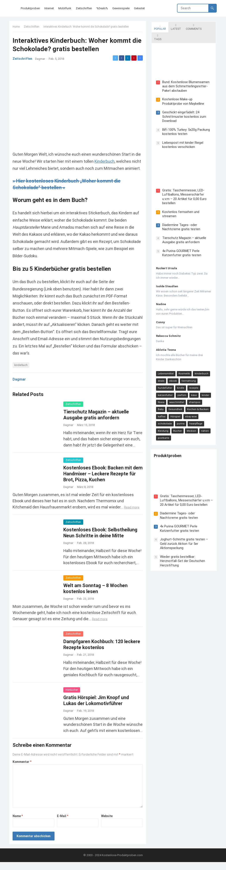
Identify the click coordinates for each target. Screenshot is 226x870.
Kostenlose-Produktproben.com (122, 863)
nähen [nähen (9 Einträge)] (175, 417)
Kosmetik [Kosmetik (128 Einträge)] (183, 359)
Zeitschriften (32, 27)
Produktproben (169, 435)
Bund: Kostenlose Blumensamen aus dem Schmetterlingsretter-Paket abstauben (184, 75)
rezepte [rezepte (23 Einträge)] (192, 374)
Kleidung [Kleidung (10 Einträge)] (192, 410)
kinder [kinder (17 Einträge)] (204, 381)
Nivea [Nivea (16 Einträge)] (160, 388)
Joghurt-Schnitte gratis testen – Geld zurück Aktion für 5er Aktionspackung (185, 523)
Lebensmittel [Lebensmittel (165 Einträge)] (165, 359)
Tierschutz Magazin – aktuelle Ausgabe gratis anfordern (183, 226)
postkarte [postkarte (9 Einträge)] (189, 417)
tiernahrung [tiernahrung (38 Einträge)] (188, 367)
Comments (192, 26)
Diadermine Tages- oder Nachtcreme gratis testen (180, 213)
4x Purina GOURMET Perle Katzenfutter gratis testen (180, 239)
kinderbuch (22, 372)
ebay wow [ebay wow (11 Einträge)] (177, 402)
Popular (159, 26)
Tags (209, 26)
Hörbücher (73, 696)
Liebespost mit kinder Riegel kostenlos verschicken (181, 134)
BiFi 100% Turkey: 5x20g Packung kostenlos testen (185, 121)
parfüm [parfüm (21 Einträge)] (180, 381)
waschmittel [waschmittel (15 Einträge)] (175, 388)
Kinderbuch (112, 161)
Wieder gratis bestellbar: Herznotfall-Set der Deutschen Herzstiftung (183, 540)
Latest (175, 26)
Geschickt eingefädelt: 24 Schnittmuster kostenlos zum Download (183, 106)
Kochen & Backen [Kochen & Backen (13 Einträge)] (186, 395)
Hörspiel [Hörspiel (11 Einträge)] (162, 402)
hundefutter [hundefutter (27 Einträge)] (164, 374)
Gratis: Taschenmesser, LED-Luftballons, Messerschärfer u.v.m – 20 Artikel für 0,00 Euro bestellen (186, 185)
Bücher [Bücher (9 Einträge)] (207, 410)
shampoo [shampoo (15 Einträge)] (193, 388)
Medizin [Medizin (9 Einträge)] (161, 417)
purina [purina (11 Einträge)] (160, 410)
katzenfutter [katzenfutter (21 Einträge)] (164, 381)
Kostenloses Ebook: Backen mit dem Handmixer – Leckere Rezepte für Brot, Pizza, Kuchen (102, 480)
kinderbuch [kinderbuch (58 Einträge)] (200, 359)
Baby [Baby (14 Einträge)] (207, 388)
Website (106, 823)
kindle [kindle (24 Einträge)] (179, 374)
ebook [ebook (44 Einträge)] (172, 367)
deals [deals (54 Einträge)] (160, 367)
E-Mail (62, 823)
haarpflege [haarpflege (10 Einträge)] (175, 410)
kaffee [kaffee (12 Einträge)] (205, 395)
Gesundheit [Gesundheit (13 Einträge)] (164, 395)
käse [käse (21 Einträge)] (193, 381)
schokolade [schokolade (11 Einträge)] (195, 402)
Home (17, 27)
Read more (133, 514)
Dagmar (41, 60)
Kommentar (23, 769)
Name (19, 823)
